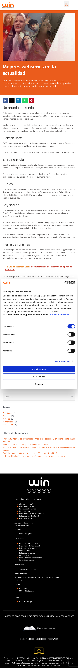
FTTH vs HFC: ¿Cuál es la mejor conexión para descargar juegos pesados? (34, 456)
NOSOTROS (9, 616)
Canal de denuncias (26, 560)
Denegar (39, 384)
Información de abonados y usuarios (28, 499)
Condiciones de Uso (26, 507)
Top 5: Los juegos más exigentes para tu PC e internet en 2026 (30, 453)
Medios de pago (25, 511)
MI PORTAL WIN (53, 616)
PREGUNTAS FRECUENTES (33, 616)
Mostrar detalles (62, 361)
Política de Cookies (26, 518)
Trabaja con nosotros (27, 569)
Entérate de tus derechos (28, 544)
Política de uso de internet (29, 516)
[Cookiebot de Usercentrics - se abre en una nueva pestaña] (63, 282)
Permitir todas (39, 369)
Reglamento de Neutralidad (29, 546)
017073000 (23, 589)
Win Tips (6, 419)
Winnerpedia (8, 422)
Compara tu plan (25, 534)
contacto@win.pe (25, 602)
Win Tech (7, 416)
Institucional (19, 565)
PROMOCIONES (67, 616)
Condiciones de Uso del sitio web (31, 514)
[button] (66, 4)
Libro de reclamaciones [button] (39, 628)
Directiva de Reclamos (27, 509)
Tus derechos (20, 539)
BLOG (17, 616)
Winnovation (8, 425)
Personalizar (39, 376)
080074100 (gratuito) (27, 591)
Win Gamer (7, 413)
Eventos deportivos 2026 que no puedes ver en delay (25, 444)
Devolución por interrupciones (30, 558)
